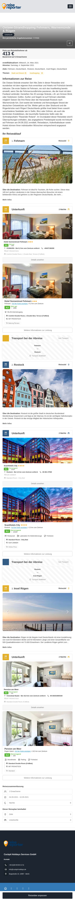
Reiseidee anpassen (37, 895)
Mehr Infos (7, 200)
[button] (7, 164)
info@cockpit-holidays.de (17, 869)
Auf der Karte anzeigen (20, 304)
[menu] (70, 6)
